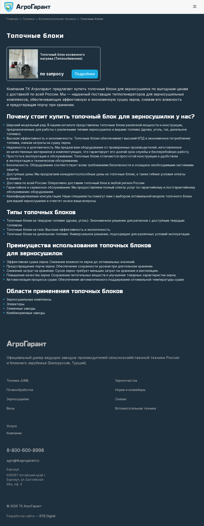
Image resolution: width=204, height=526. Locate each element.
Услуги (12, 426)
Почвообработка (20, 390)
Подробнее (85, 74)
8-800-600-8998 (25, 450)
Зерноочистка (126, 380)
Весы (11, 408)
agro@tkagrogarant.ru (23, 460)
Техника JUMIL (18, 380)
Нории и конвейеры (130, 390)
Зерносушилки (18, 399)
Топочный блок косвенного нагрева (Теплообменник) (62, 56)
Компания (14, 433)
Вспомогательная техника (135, 408)
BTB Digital (47, 516)
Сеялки (120, 399)
